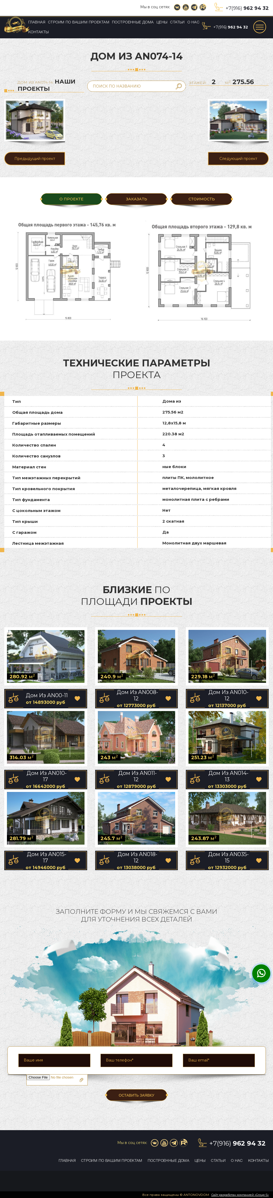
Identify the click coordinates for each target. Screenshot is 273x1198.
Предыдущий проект (34, 158)
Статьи (177, 22)
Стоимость (201, 199)
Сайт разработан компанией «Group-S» (240, 1195)
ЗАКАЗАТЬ (136, 199)
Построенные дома (133, 22)
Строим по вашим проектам (78, 22)
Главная (36, 22)
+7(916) (247, 8)
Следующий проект (238, 158)
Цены (162, 22)
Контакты (38, 32)
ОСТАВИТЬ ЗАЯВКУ (136, 1095)
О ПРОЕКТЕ (71, 199)
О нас (193, 22)
